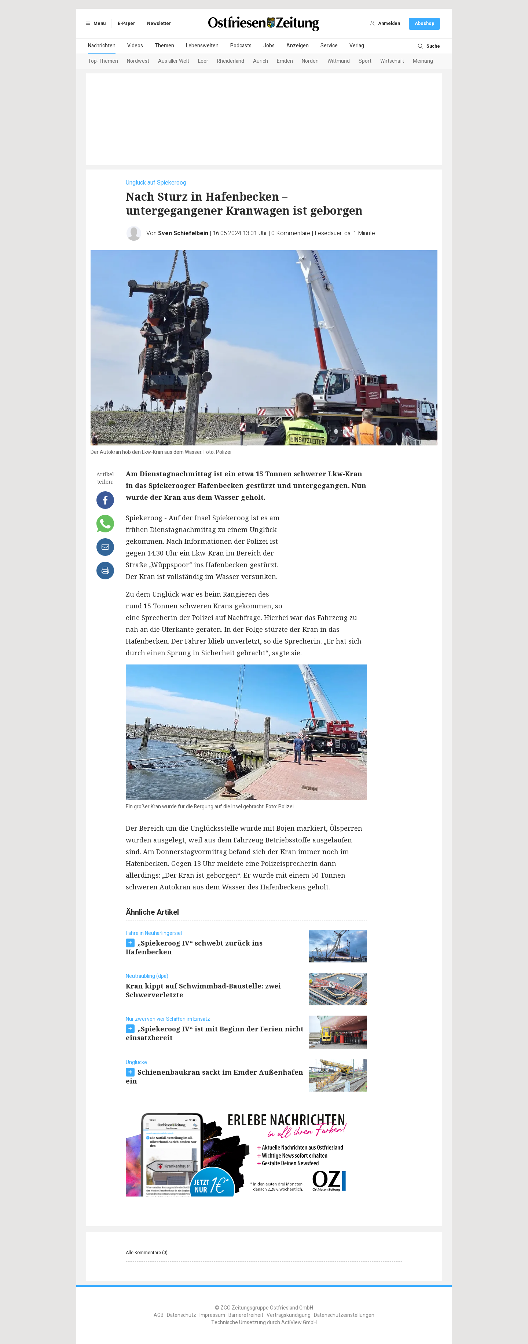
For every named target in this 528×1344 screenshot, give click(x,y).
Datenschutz (181, 1315)
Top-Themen (103, 61)
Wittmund (338, 61)
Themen (164, 46)
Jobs (269, 46)
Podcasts (241, 46)
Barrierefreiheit (245, 1315)
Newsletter (159, 23)
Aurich (260, 61)
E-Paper (126, 23)
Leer (203, 61)
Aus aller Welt (173, 61)
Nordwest (138, 61)
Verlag (356, 46)
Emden (285, 61)
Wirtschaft (392, 61)
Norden (310, 61)
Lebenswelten (202, 46)
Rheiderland (230, 61)
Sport (365, 61)
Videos (135, 46)
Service (329, 46)
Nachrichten (101, 46)
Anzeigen (297, 46)
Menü (95, 23)
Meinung (423, 61)
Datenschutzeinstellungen (344, 1315)
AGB (159, 1315)
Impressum (212, 1315)
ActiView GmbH (299, 1322)
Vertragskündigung (289, 1315)
